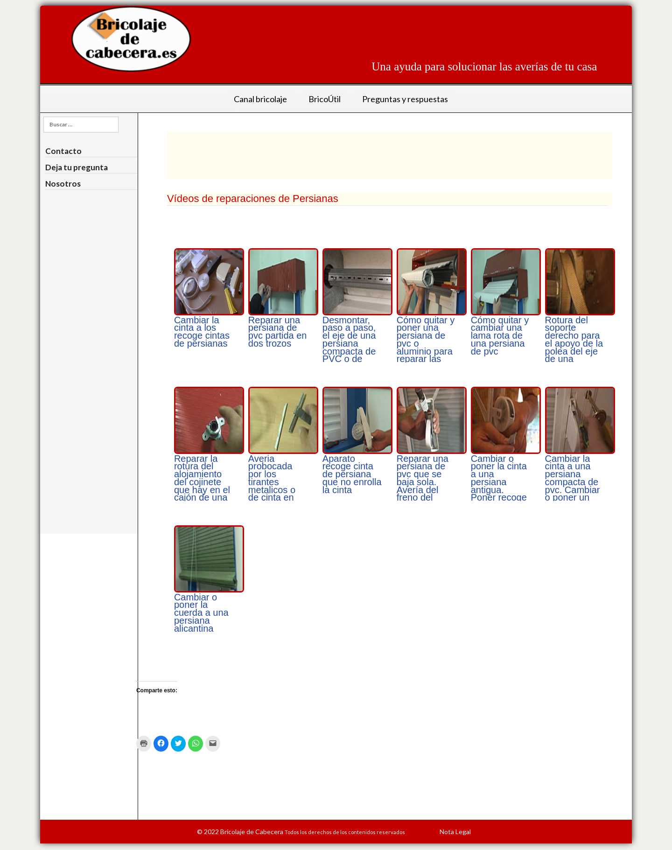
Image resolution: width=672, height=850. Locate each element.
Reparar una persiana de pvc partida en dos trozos (277, 331)
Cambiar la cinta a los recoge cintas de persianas (202, 331)
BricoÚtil (324, 99)
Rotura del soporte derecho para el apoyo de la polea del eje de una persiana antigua (574, 347)
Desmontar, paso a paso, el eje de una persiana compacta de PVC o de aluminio (349, 343)
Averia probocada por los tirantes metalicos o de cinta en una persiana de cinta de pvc (275, 489)
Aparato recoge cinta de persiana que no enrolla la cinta (352, 474)
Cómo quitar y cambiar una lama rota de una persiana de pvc (500, 335)
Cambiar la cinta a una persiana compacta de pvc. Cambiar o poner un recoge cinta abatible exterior (572, 489)
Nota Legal (455, 832)
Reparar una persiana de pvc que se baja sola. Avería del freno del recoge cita (422, 482)
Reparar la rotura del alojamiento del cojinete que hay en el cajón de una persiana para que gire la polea (202, 489)
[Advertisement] (427, 27)
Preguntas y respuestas (405, 99)
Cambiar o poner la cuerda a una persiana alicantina (201, 613)
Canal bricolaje (260, 99)
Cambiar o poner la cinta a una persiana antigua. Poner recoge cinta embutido (499, 485)
